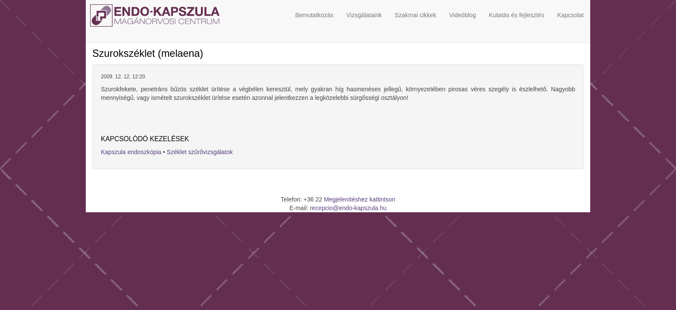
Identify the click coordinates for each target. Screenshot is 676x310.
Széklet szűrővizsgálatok (200, 152)
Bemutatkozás (314, 15)
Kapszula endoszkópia (131, 152)
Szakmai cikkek (415, 15)
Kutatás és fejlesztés (516, 15)
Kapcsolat (570, 15)
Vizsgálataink (364, 15)
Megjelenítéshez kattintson (359, 199)
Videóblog (462, 15)
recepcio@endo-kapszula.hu (348, 208)
